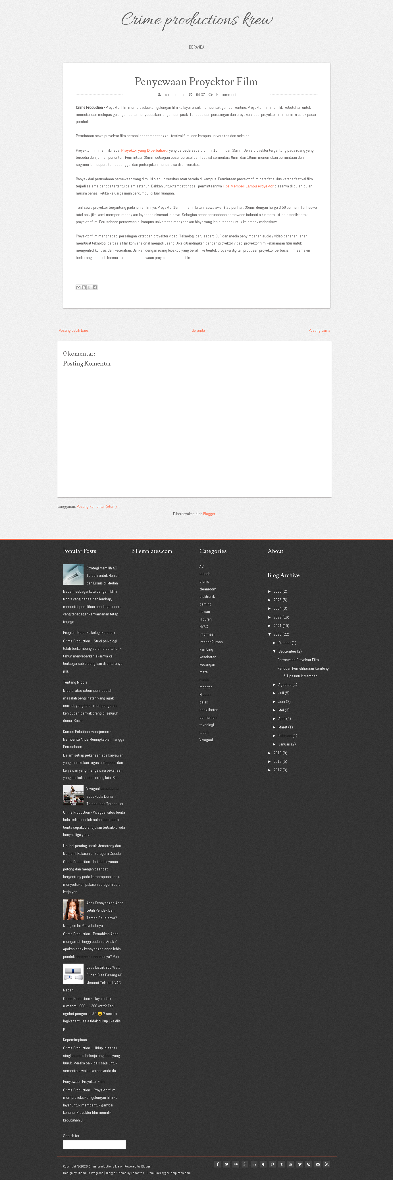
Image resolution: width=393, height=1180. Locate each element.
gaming (205, 604)
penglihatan (208, 709)
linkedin (254, 1164)
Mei (281, 710)
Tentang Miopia (75, 682)
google (245, 1164)
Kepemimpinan (75, 1039)
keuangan (207, 664)
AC (201, 566)
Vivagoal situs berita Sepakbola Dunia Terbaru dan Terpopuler (104, 796)
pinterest (272, 1164)
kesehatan (207, 656)
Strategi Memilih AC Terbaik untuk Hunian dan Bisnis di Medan (103, 575)
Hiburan (205, 619)
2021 (278, 625)
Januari (284, 744)
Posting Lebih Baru (73, 330)
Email (317, 1164)
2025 (278, 599)
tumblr (281, 1164)
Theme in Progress (90, 1173)
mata (203, 671)
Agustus (285, 684)
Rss (326, 1164)
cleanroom (207, 589)
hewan (204, 611)
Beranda (196, 47)
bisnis (204, 581)
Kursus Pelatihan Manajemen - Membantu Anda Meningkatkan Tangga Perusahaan (93, 739)
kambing (206, 649)
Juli (281, 693)
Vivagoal (206, 739)
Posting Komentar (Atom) (97, 506)
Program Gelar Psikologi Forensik (89, 632)
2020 (278, 634)
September (287, 651)
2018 (278, 761)
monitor (205, 687)
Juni (281, 701)
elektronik (207, 596)
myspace (263, 1164)
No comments (227, 94)
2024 (278, 608)
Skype (308, 1164)
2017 (278, 769)
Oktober (284, 642)
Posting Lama (319, 330)
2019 (278, 752)
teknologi (206, 724)
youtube (290, 1164)
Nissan (205, 694)
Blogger (209, 513)
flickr (235, 1164)
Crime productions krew (196, 20)
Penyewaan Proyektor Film (196, 82)
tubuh (204, 732)
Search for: (71, 1135)
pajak (203, 702)
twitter (226, 1164)
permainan (208, 717)
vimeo (299, 1164)
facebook (217, 1164)
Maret (282, 727)
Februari (285, 735)
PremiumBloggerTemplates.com (169, 1173)
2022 (278, 617)
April (281, 718)
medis (204, 679)
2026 (278, 591)
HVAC (203, 626)
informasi (207, 634)
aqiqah (204, 573)
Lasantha (137, 1173)
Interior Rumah (211, 641)
